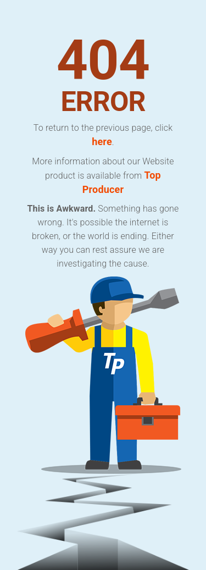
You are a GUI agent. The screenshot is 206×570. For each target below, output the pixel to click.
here (102, 141)
